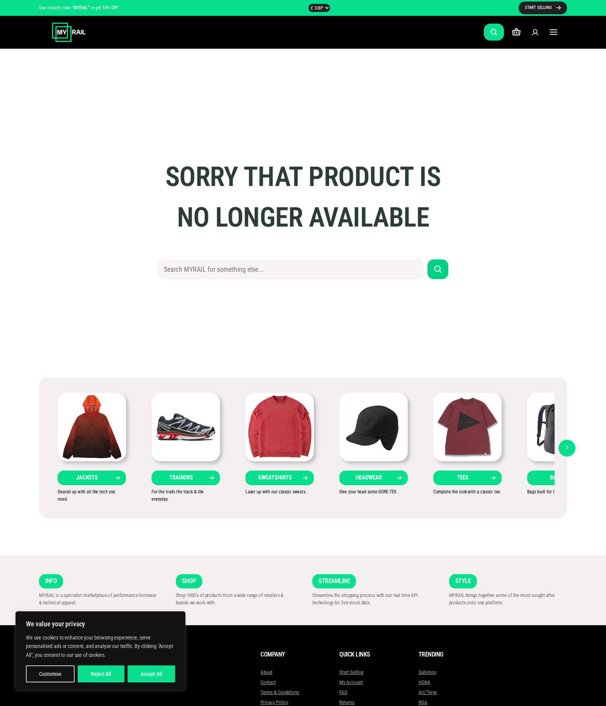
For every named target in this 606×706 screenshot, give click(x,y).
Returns (346, 702)
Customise (50, 674)
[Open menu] (553, 32)
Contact (268, 682)
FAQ (343, 692)
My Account (351, 682)
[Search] (438, 269)
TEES (462, 477)
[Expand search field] (494, 32)
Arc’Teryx (427, 692)
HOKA (424, 682)
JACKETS (87, 477)
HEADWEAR (369, 477)
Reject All (101, 674)
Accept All (151, 674)
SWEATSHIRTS (275, 477)
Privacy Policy (274, 702)
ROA (422, 702)
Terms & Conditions (279, 692)
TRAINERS (181, 477)
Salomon (427, 672)
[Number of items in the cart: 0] (516, 32)
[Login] (535, 32)
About (266, 672)
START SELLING (538, 7)
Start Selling (351, 672)
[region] (100, 651)
